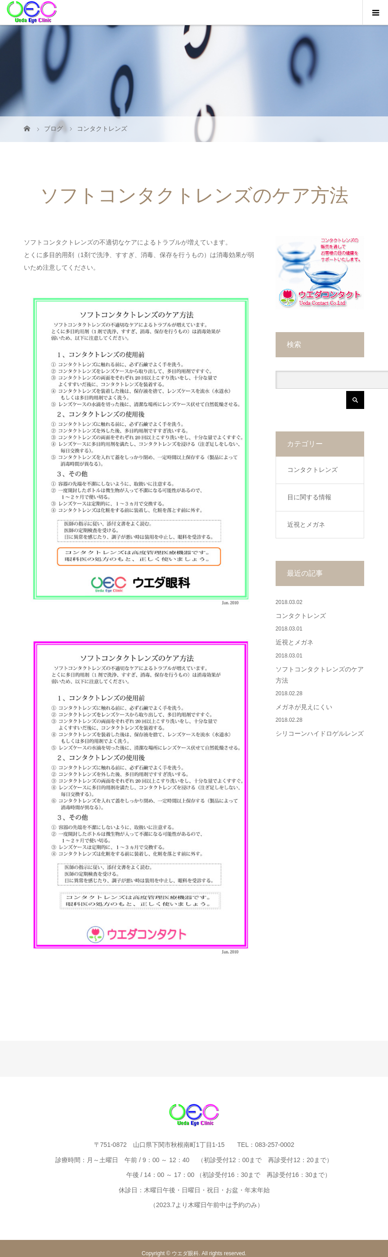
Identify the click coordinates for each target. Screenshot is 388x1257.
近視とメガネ (306, 524)
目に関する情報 (309, 497)
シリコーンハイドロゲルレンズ (320, 733)
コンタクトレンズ (312, 469)
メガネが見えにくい (304, 707)
